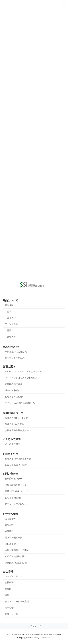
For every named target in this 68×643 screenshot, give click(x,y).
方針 (7, 595)
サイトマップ (34, 626)
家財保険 (9, 305)
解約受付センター (13, 478)
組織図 (8, 589)
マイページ (24, 371)
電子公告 (9, 607)
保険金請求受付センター (17, 484)
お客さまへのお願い (14, 396)
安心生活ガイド (12, 518)
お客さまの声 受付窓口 (16, 465)
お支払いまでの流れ (14, 358)
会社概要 (9, 582)
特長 (9, 311)
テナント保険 (11, 324)
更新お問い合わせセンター (18, 491)
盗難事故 (9, 531)
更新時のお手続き (13, 384)
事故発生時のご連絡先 (16, 351)
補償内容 (11, 318)
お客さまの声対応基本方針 (18, 459)
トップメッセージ (13, 576)
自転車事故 (10, 544)
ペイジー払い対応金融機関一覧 (20, 403)
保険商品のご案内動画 (16, 563)
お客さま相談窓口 (13, 497)
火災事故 (9, 525)
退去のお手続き (12, 390)
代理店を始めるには (14, 424)
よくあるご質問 (12, 444)
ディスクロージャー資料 (17, 601)
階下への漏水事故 (13, 537)
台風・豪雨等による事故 (17, 550)
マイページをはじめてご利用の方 (21, 377)
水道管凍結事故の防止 (16, 556)
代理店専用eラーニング (16, 417)
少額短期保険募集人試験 (17, 430)
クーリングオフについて (17, 503)
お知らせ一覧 (11, 614)
